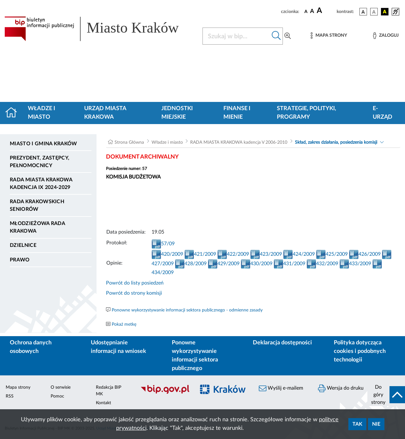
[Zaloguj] (385, 35)
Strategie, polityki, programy (306, 113)
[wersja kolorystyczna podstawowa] (363, 11)
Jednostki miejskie (177, 113)
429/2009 (224, 263)
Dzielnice (23, 245)
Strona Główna (129, 142)
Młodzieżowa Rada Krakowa (37, 227)
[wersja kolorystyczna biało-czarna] (374, 11)
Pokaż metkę (124, 324)
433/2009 (355, 263)
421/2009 (200, 254)
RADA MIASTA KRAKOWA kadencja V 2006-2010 (238, 142)
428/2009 (191, 263)
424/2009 (299, 254)
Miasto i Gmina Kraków (43, 143)
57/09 (163, 243)
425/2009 (332, 254)
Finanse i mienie (236, 113)
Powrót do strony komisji (134, 293)
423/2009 (266, 254)
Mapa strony (18, 387)
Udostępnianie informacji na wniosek (118, 347)
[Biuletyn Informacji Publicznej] (165, 392)
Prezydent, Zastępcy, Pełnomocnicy (39, 161)
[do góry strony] (386, 394)
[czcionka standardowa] (306, 11)
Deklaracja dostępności (282, 343)
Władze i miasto (41, 113)
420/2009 (167, 254)
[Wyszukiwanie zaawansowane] (287, 36)
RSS (10, 396)
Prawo (20, 259)
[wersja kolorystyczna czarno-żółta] (384, 11)
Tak (357, 424)
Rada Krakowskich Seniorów (37, 205)
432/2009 (322, 263)
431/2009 (289, 263)
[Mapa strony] (328, 35)
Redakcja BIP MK (108, 390)
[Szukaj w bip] (276, 36)
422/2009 (233, 254)
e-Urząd (382, 113)
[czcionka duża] (325, 10)
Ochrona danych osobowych (31, 347)
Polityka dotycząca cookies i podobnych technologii (360, 351)
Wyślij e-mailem (281, 388)
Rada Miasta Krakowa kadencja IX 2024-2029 (41, 183)
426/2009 (365, 254)
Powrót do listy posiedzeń (135, 282)
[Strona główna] (14, 113)
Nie (376, 424)
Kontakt (103, 403)
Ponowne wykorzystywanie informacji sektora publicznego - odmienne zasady (187, 310)
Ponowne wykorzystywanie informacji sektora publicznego (195, 355)
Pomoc (57, 396)
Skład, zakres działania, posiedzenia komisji (336, 142)
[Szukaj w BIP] (236, 36)
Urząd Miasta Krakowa (105, 113)
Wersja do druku (341, 388)
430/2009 (256, 263)
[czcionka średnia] (312, 11)
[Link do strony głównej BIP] (100, 29)
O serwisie (61, 387)
